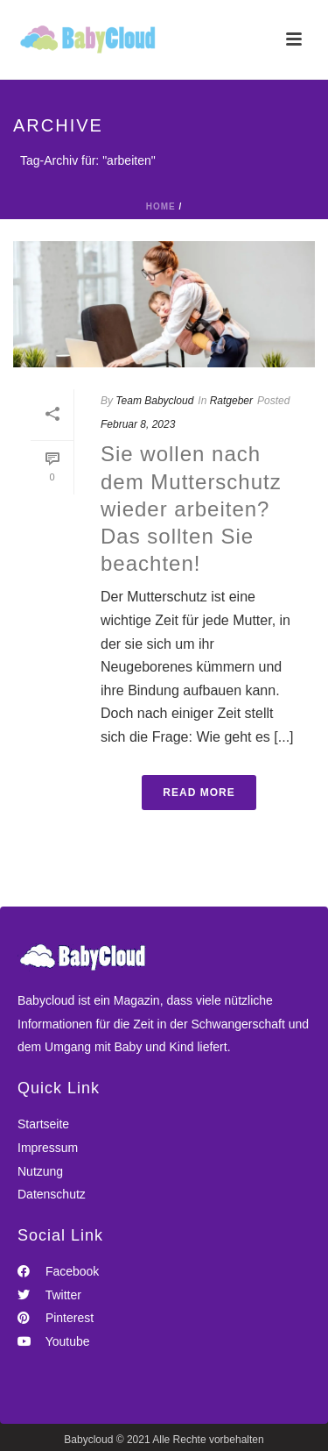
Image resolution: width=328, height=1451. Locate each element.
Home (161, 206)
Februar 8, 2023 (138, 424)
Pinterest (55, 1318)
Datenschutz (51, 1194)
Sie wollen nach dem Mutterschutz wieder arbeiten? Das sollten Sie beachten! (191, 508)
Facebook (58, 1271)
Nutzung (40, 1171)
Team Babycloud (154, 401)
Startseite (43, 1124)
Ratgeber (231, 401)
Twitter (49, 1295)
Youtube (53, 1341)
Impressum (47, 1148)
